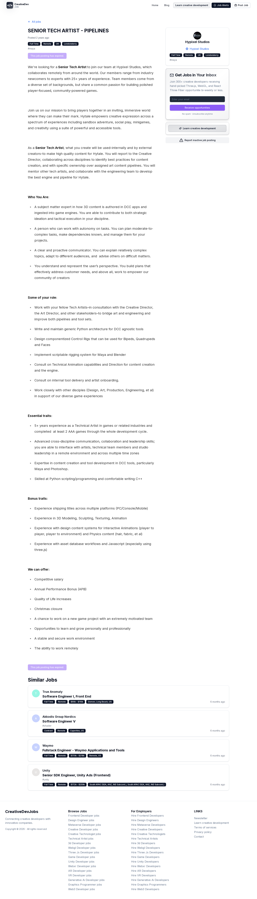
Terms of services (205, 827)
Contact (199, 836)
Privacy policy (203, 832)
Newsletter (201, 818)
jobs (83, 815)
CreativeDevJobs (21, 811)
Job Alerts (221, 5)
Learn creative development (191, 5)
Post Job (241, 5)
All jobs (34, 21)
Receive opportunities (197, 107)
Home (155, 5)
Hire (147, 815)
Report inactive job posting (197, 140)
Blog (166, 5)
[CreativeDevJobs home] (18, 5)
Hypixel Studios (197, 48)
